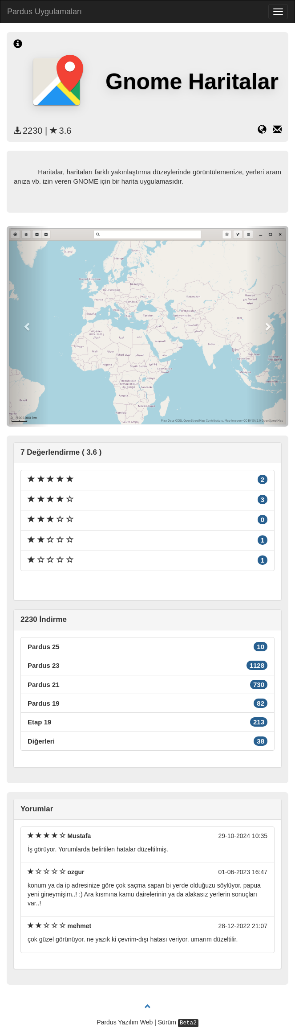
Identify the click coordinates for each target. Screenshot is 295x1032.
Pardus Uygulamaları (44, 11)
